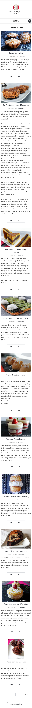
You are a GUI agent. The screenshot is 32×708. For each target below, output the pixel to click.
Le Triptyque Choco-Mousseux (16, 105)
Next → (27, 694)
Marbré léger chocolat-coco (16, 551)
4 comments (22, 56)
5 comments (21, 108)
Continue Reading (16, 76)
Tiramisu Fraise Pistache (16, 439)
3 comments (20, 321)
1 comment (20, 442)
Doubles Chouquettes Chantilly (16, 497)
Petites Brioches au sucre (16, 375)
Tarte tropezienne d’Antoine (16, 604)
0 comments (20, 255)
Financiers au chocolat (16, 662)
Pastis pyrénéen (16, 53)
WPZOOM (19, 704)
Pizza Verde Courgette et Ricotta (16, 318)
